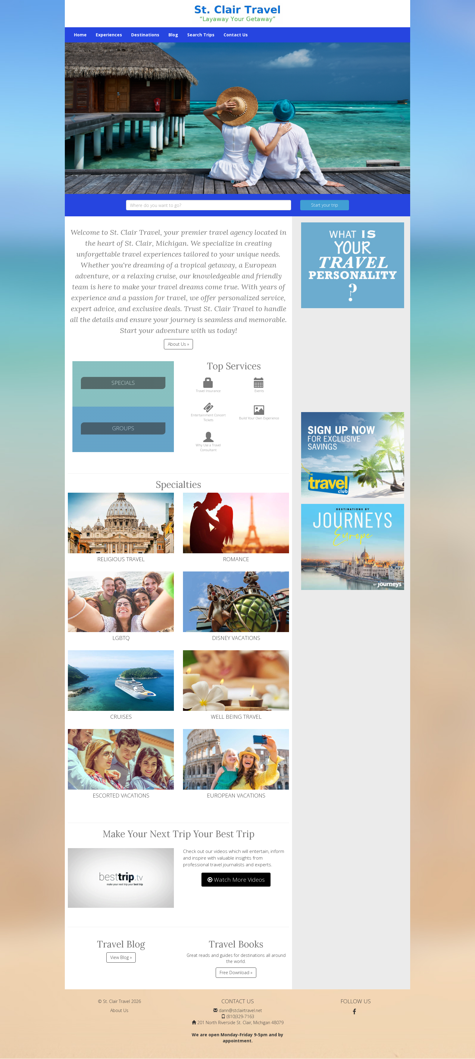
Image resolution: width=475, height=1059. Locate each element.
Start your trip (324, 205)
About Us (119, 1010)
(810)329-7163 (240, 1016)
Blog (173, 35)
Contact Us (236, 35)
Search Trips (200, 35)
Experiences (109, 35)
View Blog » (121, 957)
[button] (73, 118)
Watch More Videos (236, 880)
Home (80, 35)
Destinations (145, 35)
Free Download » (236, 972)
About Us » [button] (178, 344)
